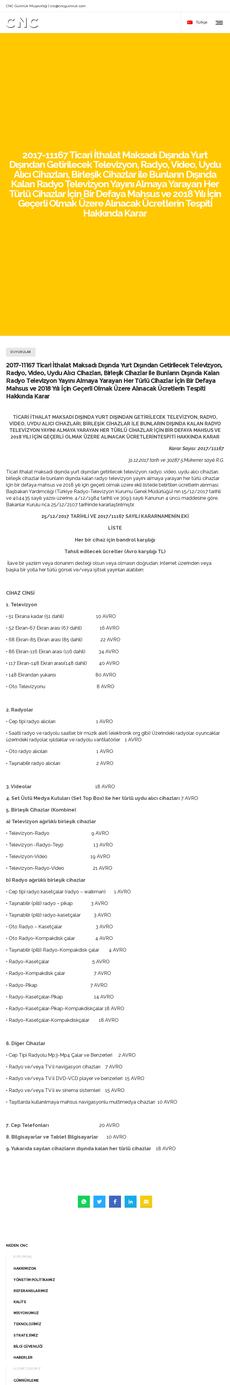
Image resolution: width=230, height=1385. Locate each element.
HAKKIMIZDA (24, 1075)
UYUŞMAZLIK (25, 1209)
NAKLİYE (21, 1220)
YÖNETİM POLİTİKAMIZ (34, 1086)
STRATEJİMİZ (25, 1142)
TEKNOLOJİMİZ (27, 1131)
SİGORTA (21, 1243)
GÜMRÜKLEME (26, 1187)
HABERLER (23, 1164)
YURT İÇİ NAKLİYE (29, 1231)
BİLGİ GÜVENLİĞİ (28, 1153)
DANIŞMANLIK (26, 1198)
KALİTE (19, 1109)
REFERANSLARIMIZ (30, 1097)
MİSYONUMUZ (26, 1120)
